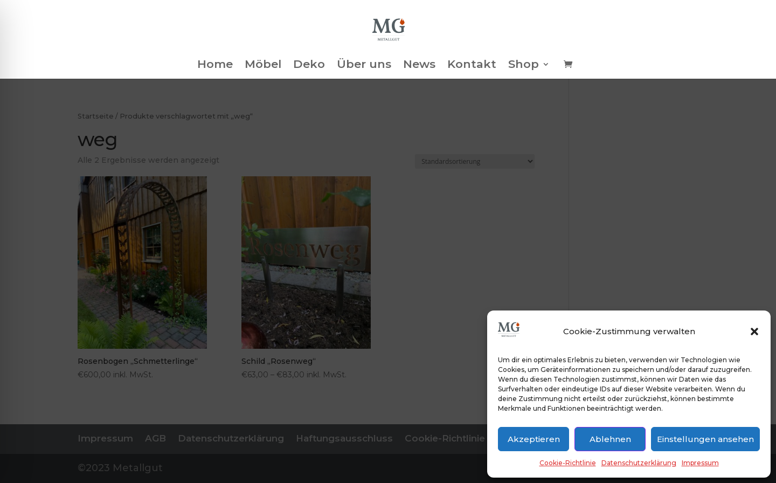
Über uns (364, 65)
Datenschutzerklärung (638, 463)
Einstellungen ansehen (705, 439)
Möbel (263, 65)
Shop (523, 65)
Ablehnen (610, 439)
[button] (754, 331)
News (419, 65)
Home (215, 65)
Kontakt (471, 65)
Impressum (700, 463)
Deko (309, 65)
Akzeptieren (534, 439)
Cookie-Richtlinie (567, 463)
